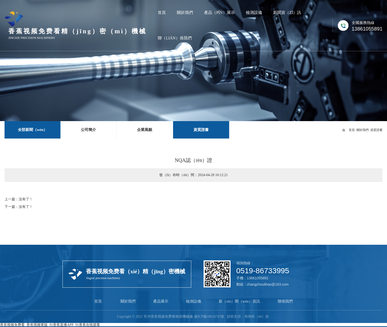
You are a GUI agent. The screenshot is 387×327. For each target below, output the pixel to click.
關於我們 (363, 130)
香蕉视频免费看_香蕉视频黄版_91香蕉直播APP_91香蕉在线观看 (50, 325)
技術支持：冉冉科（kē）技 (248, 316)
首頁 (352, 130)
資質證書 (376, 130)
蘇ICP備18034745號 (209, 316)
